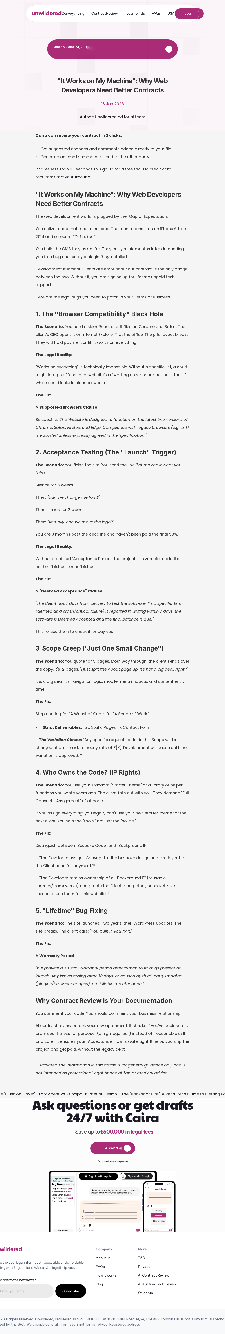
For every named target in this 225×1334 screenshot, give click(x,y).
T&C (141, 1258)
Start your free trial (72, 177)
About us (103, 1258)
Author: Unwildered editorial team (112, 117)
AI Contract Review (154, 1275)
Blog (99, 1284)
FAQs (100, 1266)
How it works (106, 1275)
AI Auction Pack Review (157, 1284)
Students (145, 1293)
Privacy (144, 1266)
